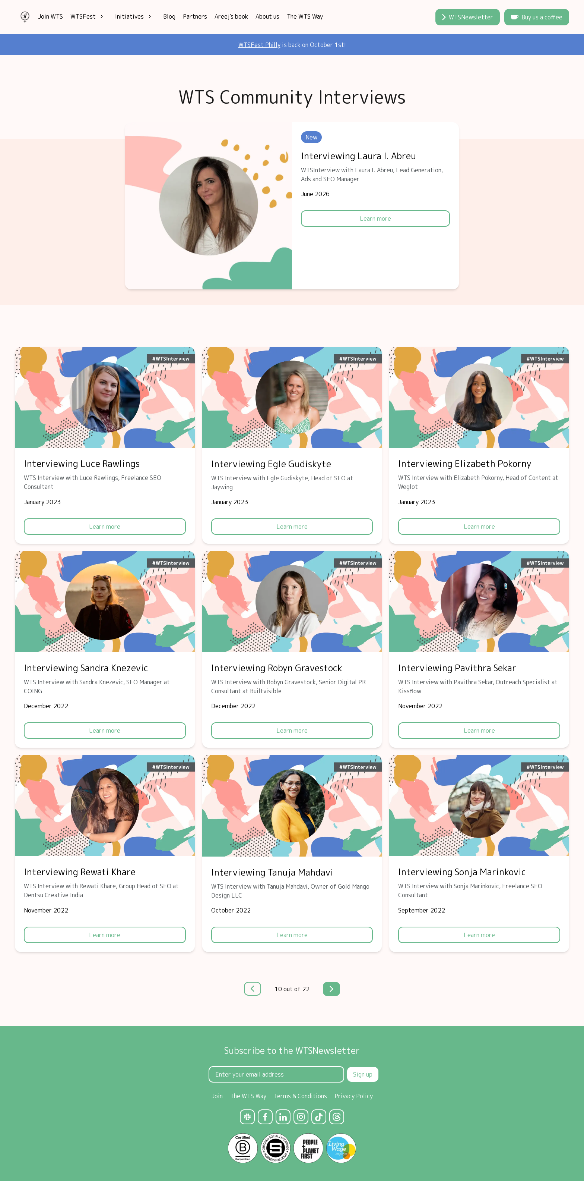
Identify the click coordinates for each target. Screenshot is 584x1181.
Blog (169, 16)
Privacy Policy (353, 1096)
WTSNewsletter (467, 17)
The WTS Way (305, 16)
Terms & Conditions (300, 1096)
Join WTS (50, 16)
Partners (195, 16)
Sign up (362, 1074)
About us (267, 16)
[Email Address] (276, 1074)
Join (217, 1096)
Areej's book (231, 16)
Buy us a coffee (536, 17)
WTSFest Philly (259, 45)
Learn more (375, 218)
